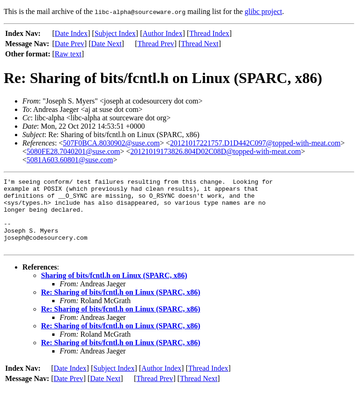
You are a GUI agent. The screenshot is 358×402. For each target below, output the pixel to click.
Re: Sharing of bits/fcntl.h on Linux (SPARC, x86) (120, 306)
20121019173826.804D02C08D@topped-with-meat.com (216, 151)
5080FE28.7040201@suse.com (73, 151)
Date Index (71, 33)
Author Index (163, 33)
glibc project (263, 11)
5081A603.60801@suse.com (70, 160)
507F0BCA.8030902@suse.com (111, 143)
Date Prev (69, 44)
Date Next (106, 44)
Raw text (68, 54)
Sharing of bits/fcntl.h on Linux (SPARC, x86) (114, 289)
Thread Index (209, 33)
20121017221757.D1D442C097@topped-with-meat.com (255, 143)
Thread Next (199, 44)
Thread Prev (156, 44)
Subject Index (115, 33)
